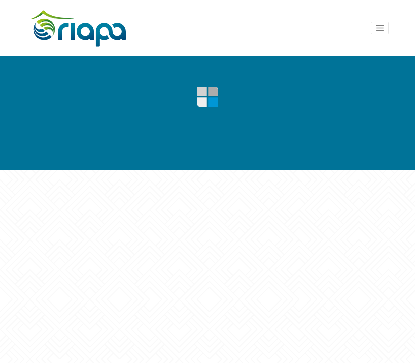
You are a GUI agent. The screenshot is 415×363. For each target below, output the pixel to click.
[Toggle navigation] (380, 28)
